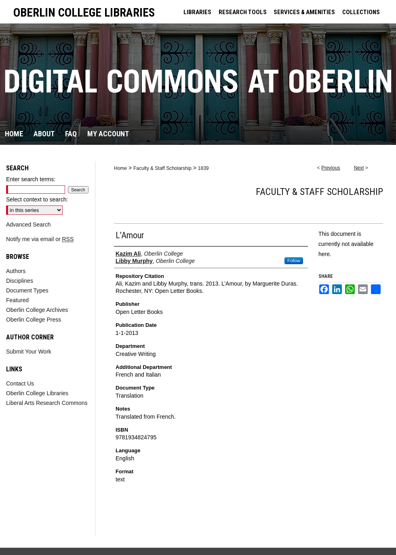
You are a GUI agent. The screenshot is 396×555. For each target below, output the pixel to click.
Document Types (27, 290)
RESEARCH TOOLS (243, 12)
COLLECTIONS (361, 12)
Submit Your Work (28, 351)
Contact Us (20, 383)
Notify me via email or (40, 239)
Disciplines (19, 281)
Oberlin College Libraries (37, 393)
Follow (293, 260)
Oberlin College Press (33, 319)
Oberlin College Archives (37, 310)
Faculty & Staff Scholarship (162, 168)
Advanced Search (28, 224)
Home (120, 168)
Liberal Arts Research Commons (47, 403)
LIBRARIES (197, 12)
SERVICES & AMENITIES (304, 12)
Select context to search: (37, 199)
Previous (330, 168)
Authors (15, 271)
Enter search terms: (30, 179)
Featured (17, 300)
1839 (203, 168)
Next (359, 168)
